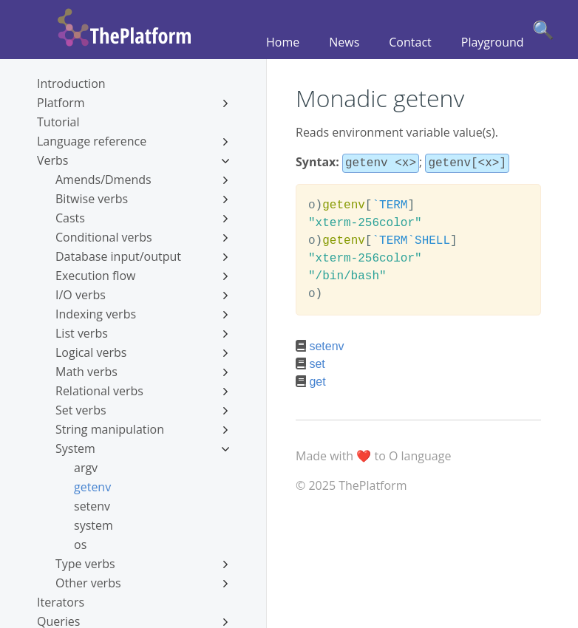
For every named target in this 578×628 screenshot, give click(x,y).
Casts (142, 218)
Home (282, 42)
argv (86, 468)
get (317, 380)
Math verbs (142, 372)
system (93, 525)
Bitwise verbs (142, 199)
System (142, 448)
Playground (492, 42)
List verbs (142, 333)
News (344, 42)
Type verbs (142, 564)
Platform (133, 103)
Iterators (60, 602)
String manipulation (142, 429)
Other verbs (142, 583)
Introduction (71, 83)
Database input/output (142, 256)
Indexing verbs (142, 314)
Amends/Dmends (142, 179)
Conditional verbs (142, 237)
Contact (410, 42)
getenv (92, 487)
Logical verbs (142, 352)
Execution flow (142, 275)
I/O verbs (142, 295)
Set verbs (142, 410)
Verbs (133, 160)
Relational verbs (142, 391)
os (80, 544)
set (316, 362)
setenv (92, 506)
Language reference (133, 141)
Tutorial (58, 122)
